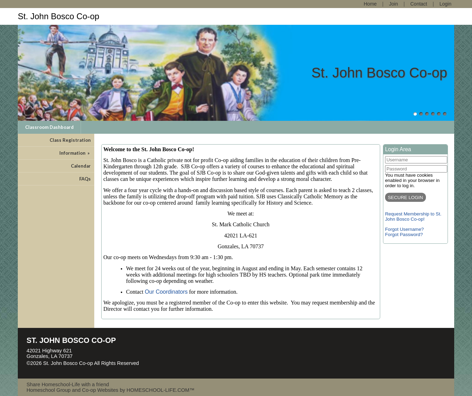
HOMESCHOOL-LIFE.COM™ (160, 390)
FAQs (85, 179)
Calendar (81, 166)
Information (75, 153)
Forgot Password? (404, 234)
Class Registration (70, 140)
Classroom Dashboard (49, 127)
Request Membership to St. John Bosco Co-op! (413, 216)
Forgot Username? (404, 229)
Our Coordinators (166, 292)
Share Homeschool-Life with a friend (68, 384)
